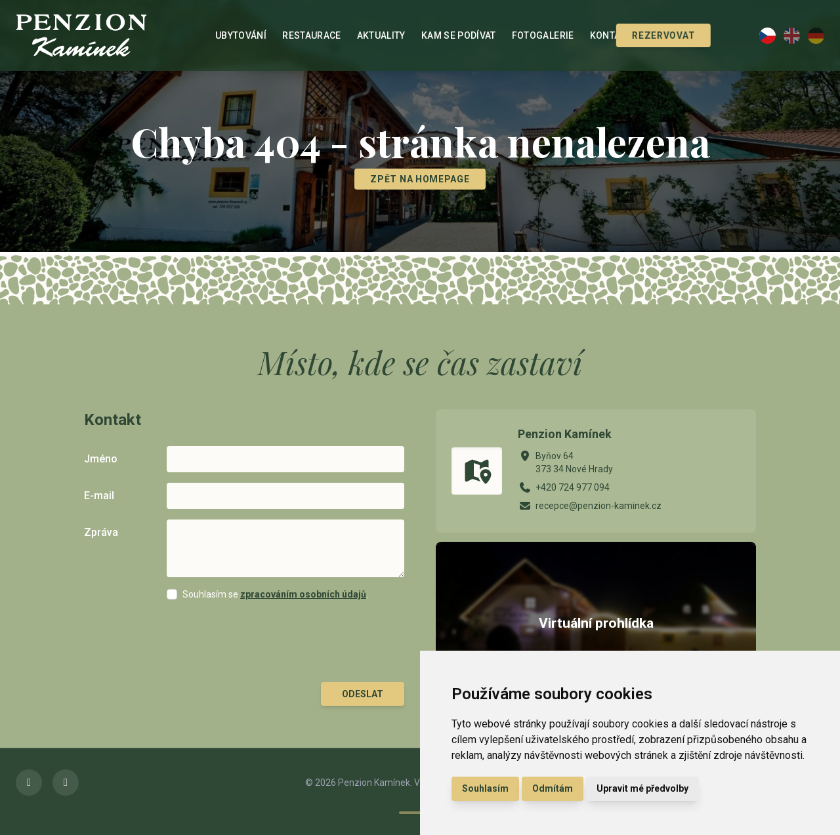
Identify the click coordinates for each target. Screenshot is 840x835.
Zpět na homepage (419, 179)
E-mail (99, 495)
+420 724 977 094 (573, 487)
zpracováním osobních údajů (303, 594)
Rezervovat (646, 35)
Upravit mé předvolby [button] (642, 788)
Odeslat (362, 694)
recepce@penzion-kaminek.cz (599, 505)
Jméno (100, 459)
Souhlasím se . (275, 594)
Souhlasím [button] (485, 788)
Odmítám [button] (552, 788)
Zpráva (101, 532)
